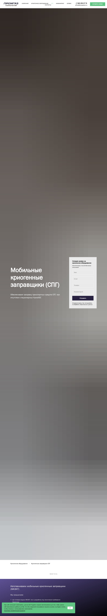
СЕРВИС (69, 3)
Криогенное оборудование (19, 563)
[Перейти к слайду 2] (53, 590)
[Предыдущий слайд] (3, 581)
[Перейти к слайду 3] (55, 590)
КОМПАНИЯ (25, 3)
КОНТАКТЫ (48, 5)
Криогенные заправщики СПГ (40, 563)
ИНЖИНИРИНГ (60, 3)
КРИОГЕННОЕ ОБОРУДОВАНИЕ (39, 3)
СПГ (52, 3)
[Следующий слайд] (103, 581)
